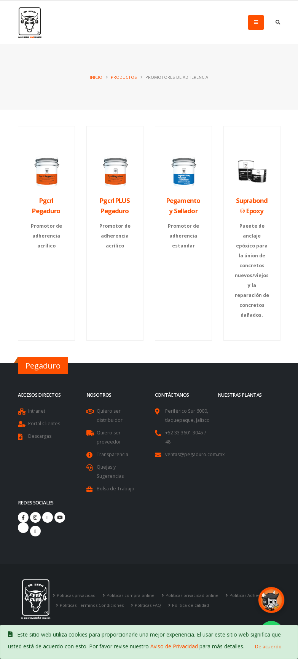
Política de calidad (192, 605)
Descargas (40, 436)
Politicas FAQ (149, 605)
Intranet (37, 411)
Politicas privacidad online (194, 595)
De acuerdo (268, 646)
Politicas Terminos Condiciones (92, 605)
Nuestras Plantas (240, 395)
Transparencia (113, 454)
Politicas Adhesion (251, 595)
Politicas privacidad (76, 595)
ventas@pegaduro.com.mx (195, 454)
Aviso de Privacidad (174, 646)
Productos (124, 77)
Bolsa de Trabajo (116, 488)
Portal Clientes (44, 423)
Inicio (96, 77)
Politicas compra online (131, 595)
